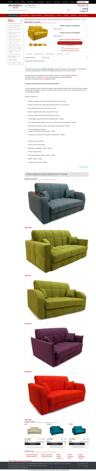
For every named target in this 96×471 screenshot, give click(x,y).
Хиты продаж (40, 2)
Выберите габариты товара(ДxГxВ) (70, 25)
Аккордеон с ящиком (12, 43)
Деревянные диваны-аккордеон (15, 23)
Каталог (23, 2)
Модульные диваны (36, 15)
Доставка (48, 2)
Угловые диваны (24, 15)
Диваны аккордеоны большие (81, 456)
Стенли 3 (49, 424)
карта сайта (86, 466)
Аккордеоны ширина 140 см (14, 27)
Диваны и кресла (47, 463)
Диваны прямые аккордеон (59, 456)
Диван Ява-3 (28, 419)
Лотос (26, 424)
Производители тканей (35, 463)
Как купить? (57, 2)
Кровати (66, 15)
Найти (68, 10)
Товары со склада (42, 465)
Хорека (59, 15)
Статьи (27, 463)
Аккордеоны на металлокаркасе (15, 48)
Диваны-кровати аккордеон (14, 54)
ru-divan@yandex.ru (17, 467)
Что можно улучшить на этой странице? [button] (21, 461)
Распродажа (30, 2)
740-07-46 (82, 5)
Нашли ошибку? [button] (83, 167)
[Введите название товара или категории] (37, 10)
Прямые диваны (13, 15)
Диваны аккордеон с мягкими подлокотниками (14, 57)
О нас (16, 2)
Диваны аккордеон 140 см (70, 456)
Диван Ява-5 (28, 227)
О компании (56, 463)
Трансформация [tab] (50, 54)
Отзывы (72, 2)
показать (64, 174)
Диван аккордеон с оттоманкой (15, 62)
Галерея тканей (32, 465)
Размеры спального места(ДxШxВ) (70, 32)
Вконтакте (25, 467)
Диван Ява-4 (28, 371)
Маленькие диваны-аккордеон (14, 47)
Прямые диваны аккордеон (14, 45)
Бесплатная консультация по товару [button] (70, 50)
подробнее (33, 443)
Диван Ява (28, 275)
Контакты (65, 2)
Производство (24, 465)
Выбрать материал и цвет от (70, 43)
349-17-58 (83, 6)
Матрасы (74, 15)
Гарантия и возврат (13, 465)
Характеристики (38, 54)
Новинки (68, 463)
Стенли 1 (71, 424)
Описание (29, 54)
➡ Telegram (84, 11)
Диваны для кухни (49, 15)
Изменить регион (30, 57)
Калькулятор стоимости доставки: (34, 61)
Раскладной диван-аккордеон (14, 25)
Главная (10, 2)
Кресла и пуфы (83, 15)
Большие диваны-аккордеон (14, 41)
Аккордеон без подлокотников (14, 39)
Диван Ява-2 (28, 323)
